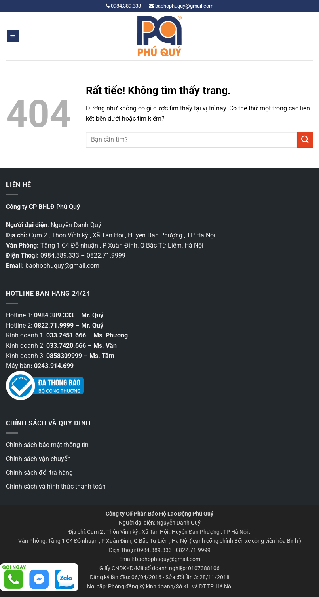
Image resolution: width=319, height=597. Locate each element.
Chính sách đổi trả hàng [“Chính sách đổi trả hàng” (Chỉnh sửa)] (39, 472)
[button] (13, 36)
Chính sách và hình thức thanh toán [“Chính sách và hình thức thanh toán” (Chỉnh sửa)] (56, 486)
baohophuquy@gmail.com (181, 6)
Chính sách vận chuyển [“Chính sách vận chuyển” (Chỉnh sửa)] (38, 458)
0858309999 (64, 356)
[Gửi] (305, 139)
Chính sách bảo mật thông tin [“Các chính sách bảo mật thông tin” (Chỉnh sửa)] (47, 445)
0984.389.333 (123, 6)
